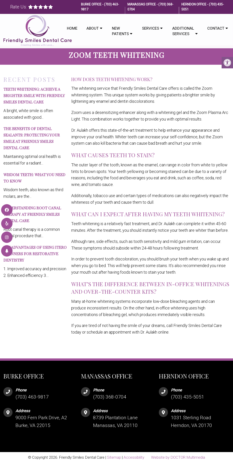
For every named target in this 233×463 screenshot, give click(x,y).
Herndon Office (194, 4)
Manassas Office (142, 4)
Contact (215, 28)
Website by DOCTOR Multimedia (178, 457)
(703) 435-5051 (187, 397)
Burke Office (91, 4)
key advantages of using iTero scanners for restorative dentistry (35, 253)
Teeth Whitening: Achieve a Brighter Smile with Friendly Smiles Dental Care (34, 95)
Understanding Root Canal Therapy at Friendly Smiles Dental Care (32, 214)
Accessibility (134, 457)
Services (150, 28)
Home (72, 28)
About (92, 28)
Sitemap (114, 457)
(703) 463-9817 (32, 397)
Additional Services (183, 31)
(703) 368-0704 (109, 397)
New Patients (120, 31)
